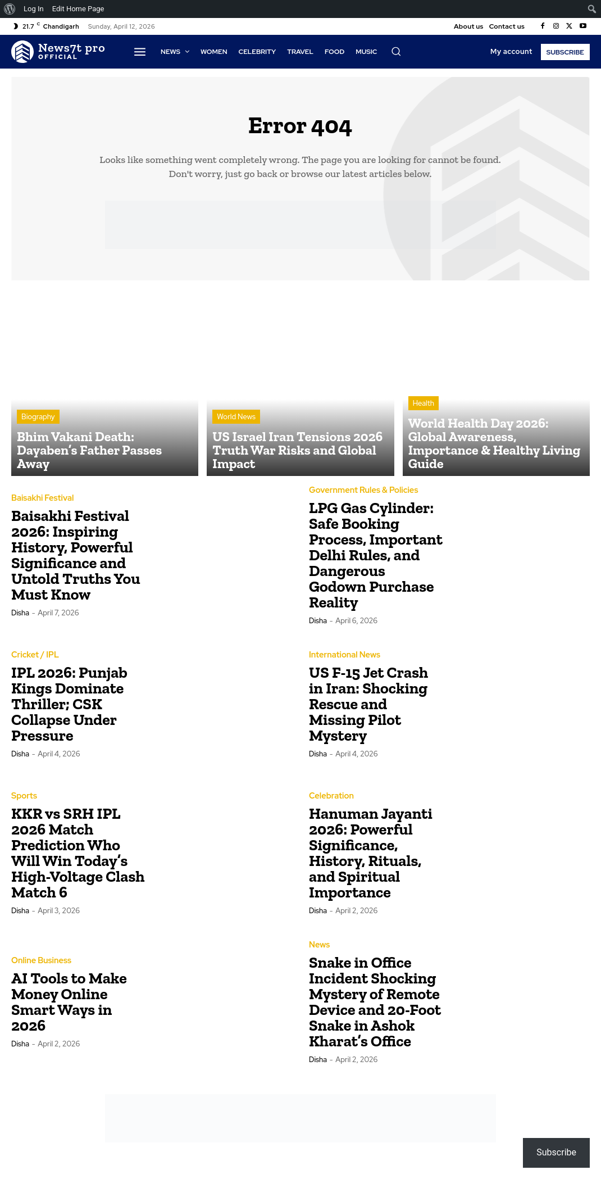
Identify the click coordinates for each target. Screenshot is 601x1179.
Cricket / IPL (34, 660)
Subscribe (556, 1152)
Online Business (40, 965)
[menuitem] (10, 9)
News (319, 950)
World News (236, 441)
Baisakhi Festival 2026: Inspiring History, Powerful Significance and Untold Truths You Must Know (75, 559)
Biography (38, 441)
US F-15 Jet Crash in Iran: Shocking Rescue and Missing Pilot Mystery (368, 708)
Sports (23, 801)
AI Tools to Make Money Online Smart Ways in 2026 (69, 1006)
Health (423, 431)
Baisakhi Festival (41, 503)
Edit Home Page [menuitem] (78, 8)
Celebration (330, 801)
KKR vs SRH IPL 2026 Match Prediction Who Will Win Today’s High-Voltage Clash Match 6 (78, 857)
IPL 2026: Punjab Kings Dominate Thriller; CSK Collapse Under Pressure (69, 708)
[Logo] (58, 51)
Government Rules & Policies (361, 495)
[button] (396, 51)
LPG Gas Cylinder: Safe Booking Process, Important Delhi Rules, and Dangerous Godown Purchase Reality (376, 559)
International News (343, 660)
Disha (20, 617)
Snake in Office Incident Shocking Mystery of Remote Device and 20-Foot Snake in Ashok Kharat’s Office (375, 1006)
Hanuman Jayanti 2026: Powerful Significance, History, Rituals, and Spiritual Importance (370, 857)
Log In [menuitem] (34, 8)
